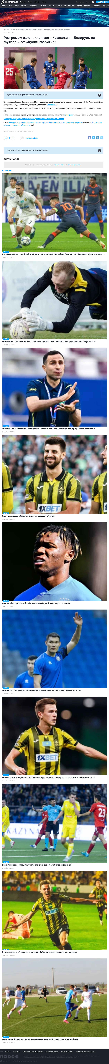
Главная (22, 2)
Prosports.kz (52, 105)
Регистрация (80, 2)
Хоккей (23, 6)
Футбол (3, 6)
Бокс (17, 6)
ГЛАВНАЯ (6, 29)
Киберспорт (33, 6)
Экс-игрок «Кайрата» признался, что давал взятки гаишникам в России (34, 119)
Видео (43, 2)
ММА (10, 6)
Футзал (59, 6)
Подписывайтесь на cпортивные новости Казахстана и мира (53, 95)
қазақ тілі (102, 2)
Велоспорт (96, 6)
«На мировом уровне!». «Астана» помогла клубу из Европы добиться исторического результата (45, 122)
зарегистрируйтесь (74, 165)
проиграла (68, 115)
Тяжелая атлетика (83, 6)
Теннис (51, 6)
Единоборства (69, 6)
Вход (87, 2)
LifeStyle (43, 6)
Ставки (36, 2)
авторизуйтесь (59, 165)
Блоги (30, 2)
